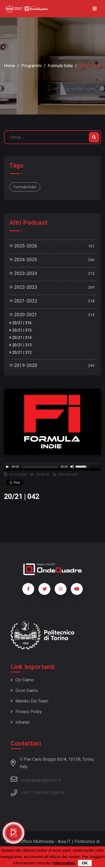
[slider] (40, 466)
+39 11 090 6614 (37, 792)
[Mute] (72, 467)
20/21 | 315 (20, 330)
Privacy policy (26, 711)
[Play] (7, 467)
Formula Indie (60, 65)
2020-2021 (23, 314)
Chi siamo (22, 679)
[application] (52, 467)
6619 (59, 792)
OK (85, 863)
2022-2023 (23, 287)
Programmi (31, 65)
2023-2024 (23, 273)
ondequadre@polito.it (36, 779)
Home (9, 65)
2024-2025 (23, 259)
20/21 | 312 (20, 352)
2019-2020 (23, 365)
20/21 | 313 (20, 345)
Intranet (20, 722)
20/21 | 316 (20, 323)
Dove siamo (24, 690)
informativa (64, 863)
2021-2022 (23, 301)
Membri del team (29, 701)
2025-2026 (23, 246)
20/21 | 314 (20, 338)
